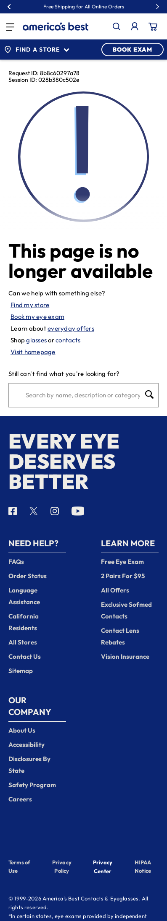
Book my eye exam (37, 317)
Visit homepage (33, 352)
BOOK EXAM (132, 49)
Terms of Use (19, 866)
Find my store (30, 305)
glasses (36, 340)
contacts (68, 340)
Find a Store (36, 49)
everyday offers (71, 328)
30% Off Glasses (103, 7)
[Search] (83, 395)
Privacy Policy (62, 866)
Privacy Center (102, 867)
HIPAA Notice (143, 866)
